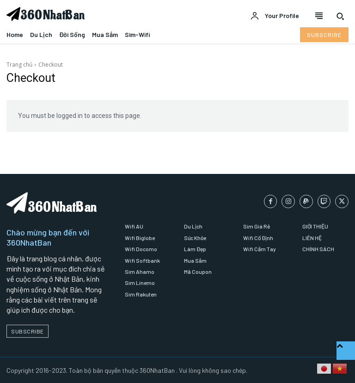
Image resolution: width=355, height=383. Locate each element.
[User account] (274, 16)
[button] (340, 16)
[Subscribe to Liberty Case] (324, 34)
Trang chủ (19, 64)
